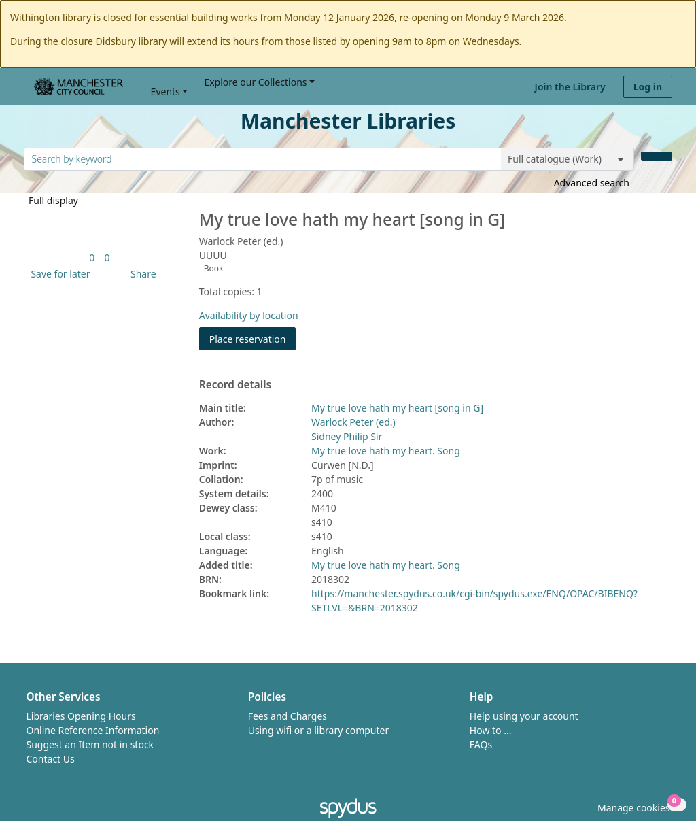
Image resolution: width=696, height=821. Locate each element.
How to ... (491, 730)
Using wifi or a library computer (318, 730)
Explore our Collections (255, 82)
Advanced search (591, 182)
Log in (647, 86)
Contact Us (51, 758)
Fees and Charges (287, 715)
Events (165, 91)
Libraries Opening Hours (81, 715)
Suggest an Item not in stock (90, 744)
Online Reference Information (93, 730)
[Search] (656, 156)
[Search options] (567, 159)
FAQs (481, 744)
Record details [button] (235, 385)
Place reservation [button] (252, 338)
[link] (91, 257)
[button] (58, 274)
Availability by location (248, 315)
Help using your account (524, 715)
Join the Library (570, 86)
